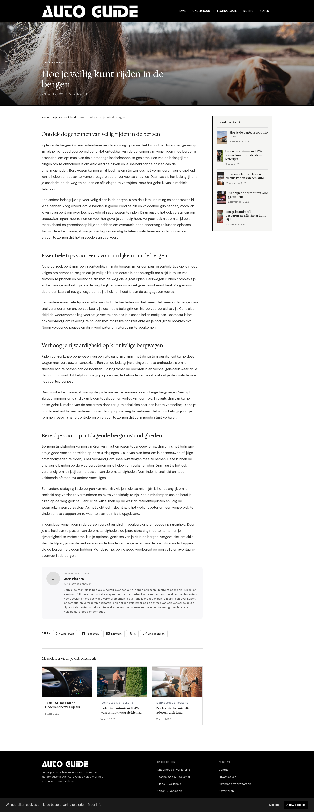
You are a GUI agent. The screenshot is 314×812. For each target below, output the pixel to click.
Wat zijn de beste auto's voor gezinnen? (248, 195)
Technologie (227, 11)
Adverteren (226, 791)
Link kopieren (154, 633)
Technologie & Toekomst (173, 777)
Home (182, 11)
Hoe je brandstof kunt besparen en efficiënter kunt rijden (246, 215)
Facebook (90, 633)
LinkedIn (114, 633)
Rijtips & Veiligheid (64, 117)
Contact (224, 769)
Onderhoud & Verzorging (173, 769)
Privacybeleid (228, 777)
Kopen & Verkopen (169, 791)
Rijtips (248, 11)
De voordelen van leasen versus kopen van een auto (245, 176)
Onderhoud (201, 11)
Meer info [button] (94, 804)
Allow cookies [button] (296, 804)
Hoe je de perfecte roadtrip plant (249, 134)
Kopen (264, 11)
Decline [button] (274, 804)
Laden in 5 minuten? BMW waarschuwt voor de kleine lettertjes (244, 155)
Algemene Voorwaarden (235, 784)
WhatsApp (65, 633)
